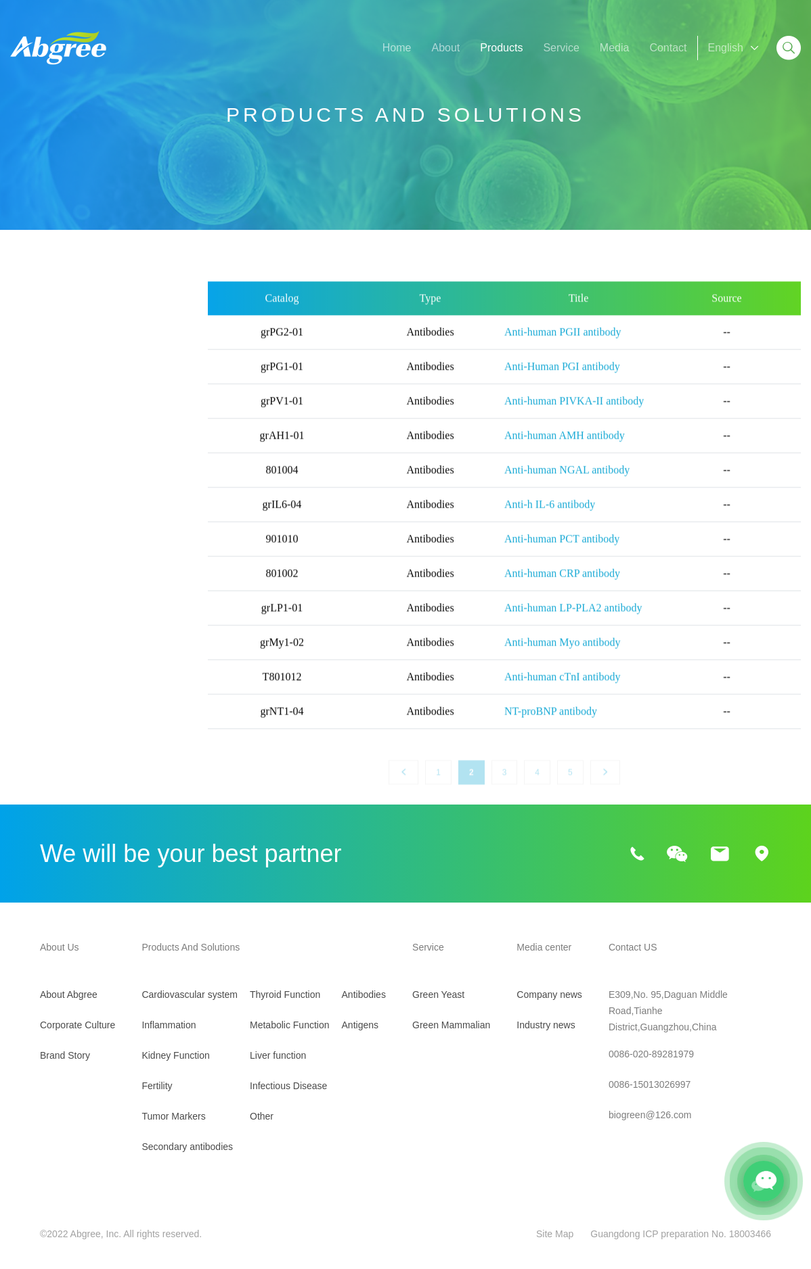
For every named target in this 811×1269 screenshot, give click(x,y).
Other (23, 688)
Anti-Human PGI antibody (562, 381)
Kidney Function (49, 412)
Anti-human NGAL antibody (567, 485)
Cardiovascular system (65, 343)
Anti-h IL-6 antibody (549, 519)
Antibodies (364, 994)
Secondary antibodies (62, 515)
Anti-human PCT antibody (561, 554)
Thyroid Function (50, 550)
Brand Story (65, 1055)
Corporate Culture (77, 1025)
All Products (39, 308)
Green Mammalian (451, 1025)
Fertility (27, 446)
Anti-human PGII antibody (562, 347)
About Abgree (68, 994)
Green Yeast (438, 994)
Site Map (554, 1233)
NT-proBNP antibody (550, 726)
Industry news (546, 1025)
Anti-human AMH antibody (564, 450)
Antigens (360, 1025)
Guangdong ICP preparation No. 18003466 (680, 1233)
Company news (549, 994)
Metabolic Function (55, 584)
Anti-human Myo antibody (562, 657)
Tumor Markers (46, 481)
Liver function (42, 619)
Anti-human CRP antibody (562, 588)
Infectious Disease (54, 653)
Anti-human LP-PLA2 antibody (573, 623)
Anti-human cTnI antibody (562, 692)
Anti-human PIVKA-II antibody (574, 416)
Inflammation (41, 377)
